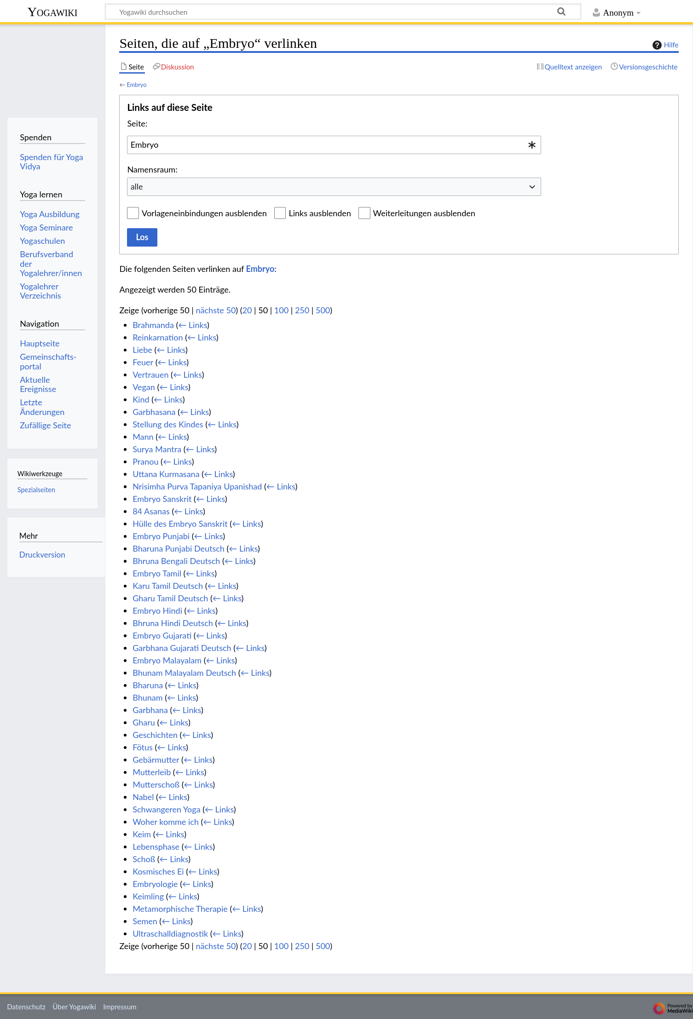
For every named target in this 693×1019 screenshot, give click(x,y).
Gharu (144, 722)
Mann (143, 437)
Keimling (148, 896)
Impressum (120, 1006)
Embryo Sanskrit (162, 499)
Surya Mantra (157, 449)
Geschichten (155, 735)
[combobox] (334, 145)
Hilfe (664, 45)
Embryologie (155, 884)
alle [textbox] (137, 186)
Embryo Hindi (157, 610)
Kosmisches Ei (158, 871)
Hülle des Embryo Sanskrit (180, 523)
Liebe (142, 350)
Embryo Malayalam (167, 660)
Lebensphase (156, 846)
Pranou (145, 461)
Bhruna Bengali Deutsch (176, 561)
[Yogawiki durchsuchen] (343, 11)
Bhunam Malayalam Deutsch (184, 673)
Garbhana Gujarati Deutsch (182, 648)
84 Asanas (151, 511)
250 (302, 310)
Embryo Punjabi (161, 536)
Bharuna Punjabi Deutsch (179, 548)
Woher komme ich (166, 822)
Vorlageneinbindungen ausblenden (204, 213)
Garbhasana (154, 412)
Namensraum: (152, 169)
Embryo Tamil (157, 573)
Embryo (136, 84)
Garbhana (150, 710)
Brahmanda (153, 325)
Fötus (143, 747)
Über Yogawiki (74, 1006)
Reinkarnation (158, 337)
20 (247, 310)
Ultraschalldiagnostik (170, 933)
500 (323, 310)
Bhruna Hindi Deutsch (173, 623)
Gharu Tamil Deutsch (170, 598)
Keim (142, 834)
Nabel (143, 797)
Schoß (144, 859)
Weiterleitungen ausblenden (424, 213)
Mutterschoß (156, 784)
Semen (145, 921)
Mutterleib (152, 772)
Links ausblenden (320, 213)
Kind (141, 399)
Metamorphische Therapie (180, 909)
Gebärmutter (156, 759)
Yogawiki (53, 12)
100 (281, 310)
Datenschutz (26, 1006)
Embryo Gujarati (162, 635)
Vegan (144, 387)
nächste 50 (216, 310)
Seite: (137, 123)
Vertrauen (150, 374)
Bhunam (147, 697)
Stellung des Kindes (168, 424)
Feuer (143, 362)
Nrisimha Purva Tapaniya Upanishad (197, 486)
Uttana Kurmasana (166, 474)
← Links (192, 325)
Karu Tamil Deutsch (168, 586)
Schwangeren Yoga (166, 809)
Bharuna (148, 685)
